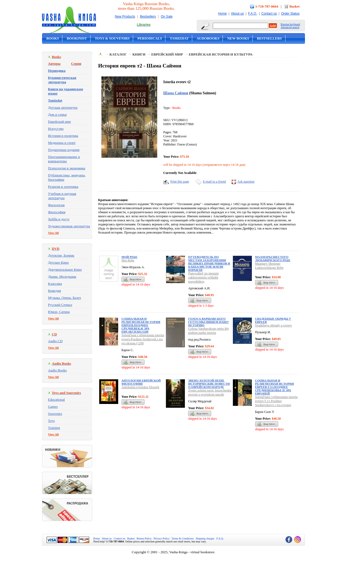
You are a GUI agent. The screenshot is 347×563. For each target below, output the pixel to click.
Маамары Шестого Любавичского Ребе (273, 258)
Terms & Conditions (183, 538)
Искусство (56, 129)
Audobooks (208, 38)
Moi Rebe (127, 260)
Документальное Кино (65, 269)
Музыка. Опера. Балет (64, 298)
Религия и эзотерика (63, 187)
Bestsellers (148, 16)
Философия (56, 212)
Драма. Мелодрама (62, 276)
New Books (238, 38)
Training (54, 428)
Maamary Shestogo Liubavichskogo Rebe (269, 266)
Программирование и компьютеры (64, 159)
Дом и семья (57, 114)
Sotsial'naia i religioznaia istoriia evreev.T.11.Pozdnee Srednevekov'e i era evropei (276, 401)
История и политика (63, 136)
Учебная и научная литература (62, 196)
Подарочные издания (63, 150)
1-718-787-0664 (266, 6)
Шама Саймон (175, 93)
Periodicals (149, 38)
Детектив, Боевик (61, 255)
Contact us (269, 13)
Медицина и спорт (62, 143)
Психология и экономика (66, 168)
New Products (125, 16)
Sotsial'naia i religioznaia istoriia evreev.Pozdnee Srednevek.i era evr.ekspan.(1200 (142, 339)
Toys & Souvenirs (112, 38)
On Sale (166, 16)
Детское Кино (58, 262)
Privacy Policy (162, 538)
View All (53, 232)
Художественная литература (69, 226)
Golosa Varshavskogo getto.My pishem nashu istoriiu (208, 331)
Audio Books (57, 370)
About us (237, 13)
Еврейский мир (59, 121)
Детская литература (63, 107)
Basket (294, 6)
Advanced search (290, 27)
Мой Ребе (129, 256)
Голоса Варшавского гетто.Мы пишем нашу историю (208, 322)
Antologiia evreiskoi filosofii (140, 387)
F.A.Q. (252, 13)
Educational (56, 399)
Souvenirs (55, 414)
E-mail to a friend (214, 181)
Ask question (246, 181)
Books (52, 38)
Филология (56, 205)
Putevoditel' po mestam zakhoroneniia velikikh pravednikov (203, 277)
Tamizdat (179, 38)
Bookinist (77, 38)
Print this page (179, 181)
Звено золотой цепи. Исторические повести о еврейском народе (209, 384)
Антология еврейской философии (141, 382)
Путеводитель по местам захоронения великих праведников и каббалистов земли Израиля (209, 263)
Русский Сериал (60, 305)
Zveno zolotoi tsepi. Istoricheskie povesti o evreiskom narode (210, 392)
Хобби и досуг (59, 219)
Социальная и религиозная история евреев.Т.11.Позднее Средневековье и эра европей (274, 387)
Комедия (54, 291)
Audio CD (55, 341)
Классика (55, 284)
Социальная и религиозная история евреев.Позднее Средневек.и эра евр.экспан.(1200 (140, 325)
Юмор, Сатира (59, 312)
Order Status (290, 13)
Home (222, 13)
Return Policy (144, 538)
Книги (138, 54)
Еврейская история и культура (220, 54)
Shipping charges (205, 538)
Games (53, 407)
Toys (51, 421)
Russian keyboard (290, 24)
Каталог (118, 54)
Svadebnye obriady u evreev (273, 325)
